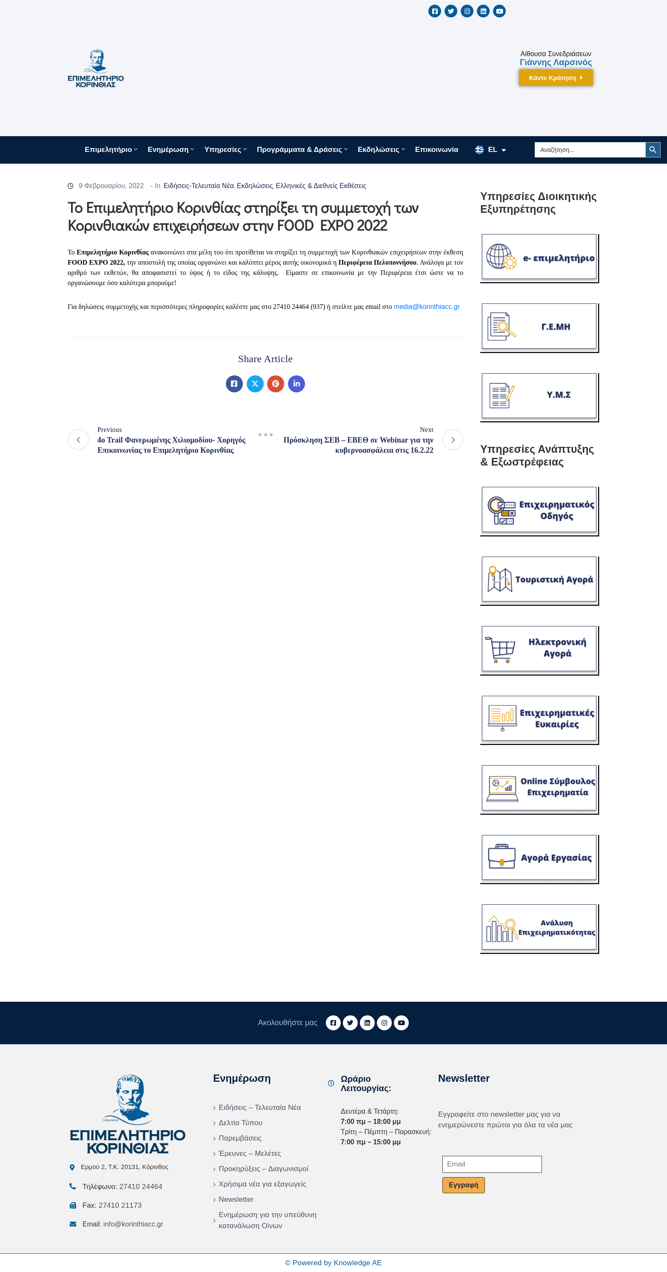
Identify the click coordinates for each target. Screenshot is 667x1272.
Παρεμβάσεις (240, 1138)
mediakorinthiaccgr (427, 306)
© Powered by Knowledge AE (333, 1263)
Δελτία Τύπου (240, 1123)
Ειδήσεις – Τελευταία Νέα (260, 1107)
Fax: (112, 1205)
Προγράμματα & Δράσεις (303, 149)
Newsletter (236, 1199)
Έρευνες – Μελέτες (250, 1153)
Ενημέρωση (172, 149)
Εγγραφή (463, 1185)
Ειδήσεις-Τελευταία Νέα (199, 185)
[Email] (492, 1164)
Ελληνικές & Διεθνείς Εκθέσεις (321, 185)
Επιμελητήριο (112, 149)
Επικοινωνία (437, 150)
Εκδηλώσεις (382, 149)
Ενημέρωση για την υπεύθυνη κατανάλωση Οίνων (267, 1220)
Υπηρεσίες (226, 149)
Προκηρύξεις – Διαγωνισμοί (263, 1169)
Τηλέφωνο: (122, 1187)
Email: (123, 1224)
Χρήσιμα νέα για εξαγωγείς (262, 1184)
